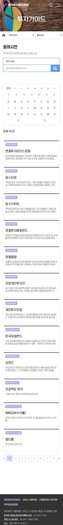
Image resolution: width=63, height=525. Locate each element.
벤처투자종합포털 (16, 5)
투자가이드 (13, 35)
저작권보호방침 (11, 504)
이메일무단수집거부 (48, 499)
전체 (8, 88)
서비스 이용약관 (29, 499)
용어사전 (40, 35)
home (4, 35)
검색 (51, 5)
